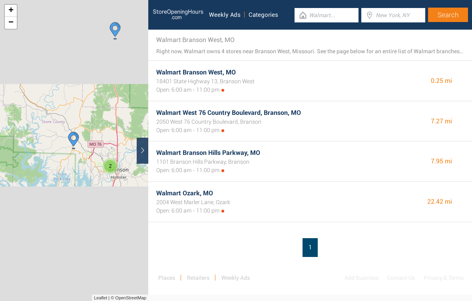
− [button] (11, 23)
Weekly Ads (225, 14)
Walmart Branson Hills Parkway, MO (208, 153)
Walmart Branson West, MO (196, 72)
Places (166, 278)
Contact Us (401, 278)
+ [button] (11, 11)
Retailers (198, 278)
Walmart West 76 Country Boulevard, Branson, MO (228, 112)
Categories (263, 14)
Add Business (361, 278)
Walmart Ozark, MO (184, 193)
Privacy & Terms (444, 278)
